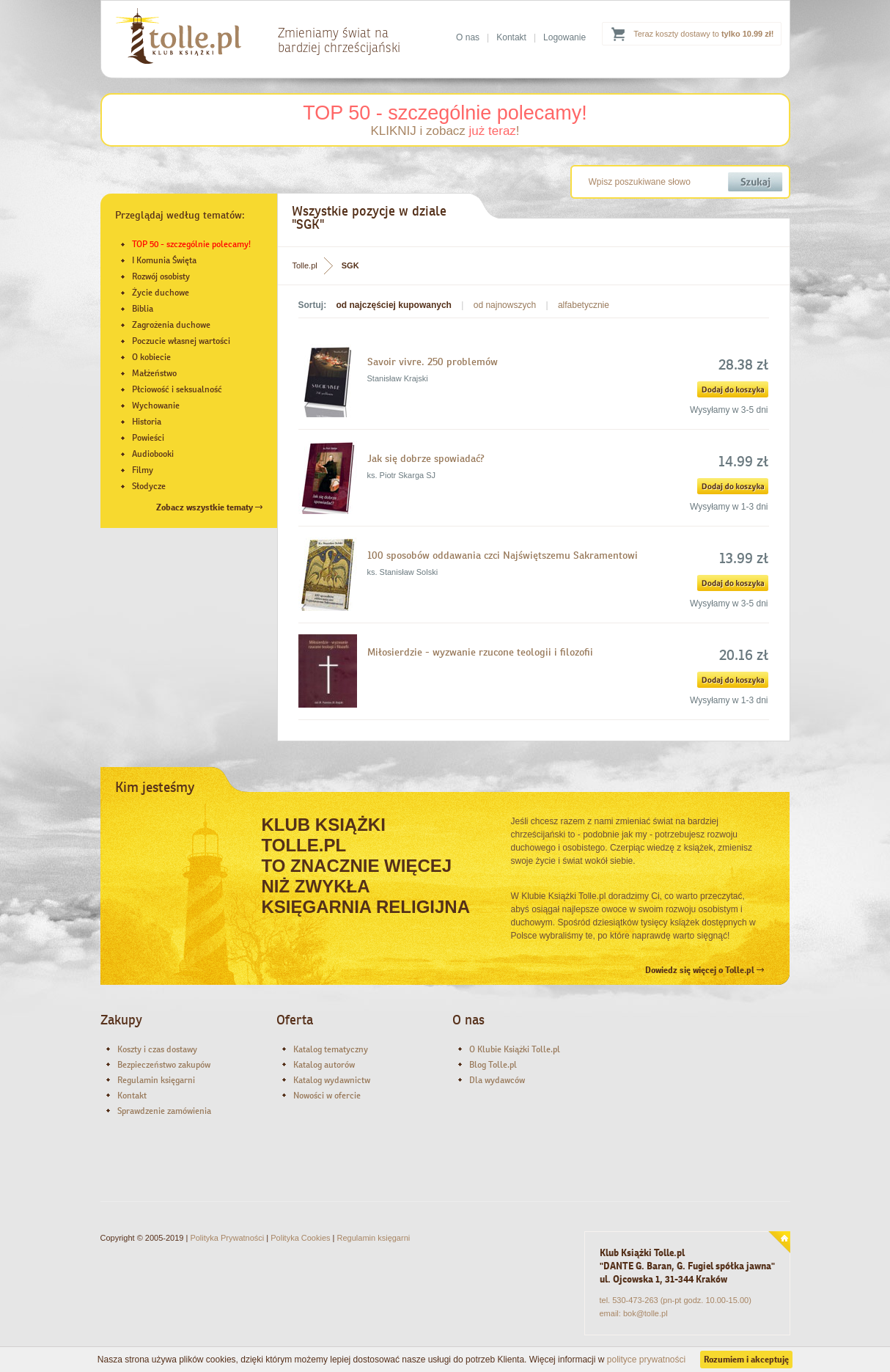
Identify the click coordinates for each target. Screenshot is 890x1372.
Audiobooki (153, 454)
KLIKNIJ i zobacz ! (444, 131)
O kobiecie (151, 357)
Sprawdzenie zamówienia (164, 1111)
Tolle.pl (305, 265)
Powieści (148, 437)
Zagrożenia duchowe (171, 324)
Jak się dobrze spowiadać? (426, 458)
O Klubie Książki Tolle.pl (514, 1049)
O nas (467, 37)
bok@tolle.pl (645, 1313)
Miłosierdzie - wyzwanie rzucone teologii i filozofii (480, 652)
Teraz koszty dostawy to (703, 33)
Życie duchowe (160, 292)
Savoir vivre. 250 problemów (432, 361)
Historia (146, 421)
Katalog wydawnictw (331, 1080)
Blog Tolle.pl (493, 1064)
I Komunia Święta (164, 260)
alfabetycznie (583, 305)
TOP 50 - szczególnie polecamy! (445, 113)
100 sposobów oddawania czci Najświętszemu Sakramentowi (502, 555)
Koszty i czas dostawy (157, 1049)
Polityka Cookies (300, 1237)
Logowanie (564, 37)
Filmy (142, 470)
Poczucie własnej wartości (181, 341)
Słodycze (149, 486)
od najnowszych (505, 305)
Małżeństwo (154, 373)
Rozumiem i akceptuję (746, 1359)
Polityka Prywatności (227, 1237)
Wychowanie (156, 405)
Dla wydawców (497, 1080)
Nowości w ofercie (327, 1095)
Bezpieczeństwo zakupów (163, 1064)
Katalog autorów (324, 1064)
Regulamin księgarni (156, 1080)
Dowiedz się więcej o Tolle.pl (704, 970)
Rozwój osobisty (161, 276)
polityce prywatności (646, 1359)
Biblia (142, 308)
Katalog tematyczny (330, 1049)
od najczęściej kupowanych (394, 305)
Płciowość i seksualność (177, 389)
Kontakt (511, 37)
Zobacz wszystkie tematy (209, 507)
